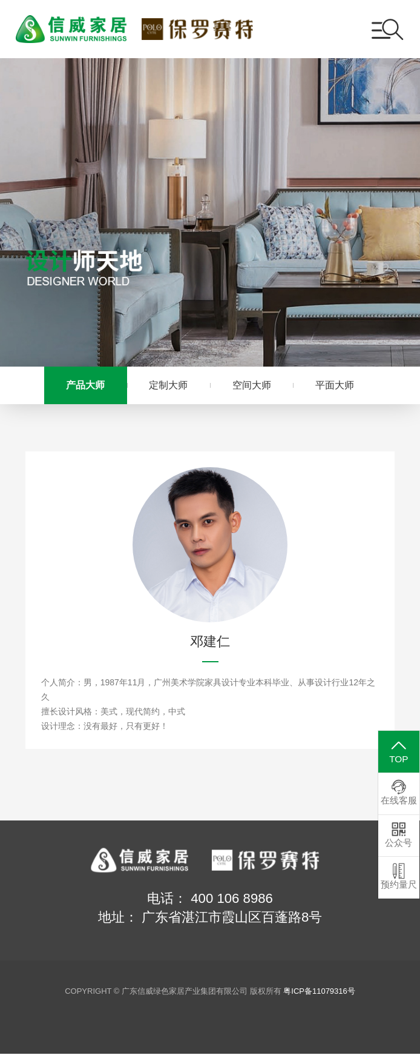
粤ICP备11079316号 (319, 995)
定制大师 (164, 387)
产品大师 (74, 387)
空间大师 (255, 387)
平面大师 (345, 387)
